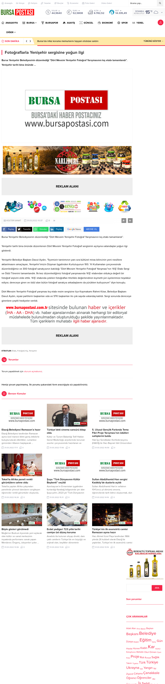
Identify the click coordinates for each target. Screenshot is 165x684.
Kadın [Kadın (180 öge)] (143, 648)
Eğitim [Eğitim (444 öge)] (145, 640)
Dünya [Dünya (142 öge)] (129, 641)
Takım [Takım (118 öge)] (129, 663)
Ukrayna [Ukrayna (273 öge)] (132, 667)
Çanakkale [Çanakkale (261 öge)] (151, 673)
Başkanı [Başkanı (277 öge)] (132, 634)
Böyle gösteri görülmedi (15, 529)
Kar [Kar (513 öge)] (151, 647)
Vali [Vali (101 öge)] (141, 669)
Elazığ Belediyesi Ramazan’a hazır (21, 429)
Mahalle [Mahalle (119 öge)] (140, 652)
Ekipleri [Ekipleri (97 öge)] (136, 642)
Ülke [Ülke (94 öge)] (153, 679)
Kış (26, 351)
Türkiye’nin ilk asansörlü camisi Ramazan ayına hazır (110, 531)
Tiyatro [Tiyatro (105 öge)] (135, 663)
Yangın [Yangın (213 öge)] (148, 668)
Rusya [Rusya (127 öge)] (148, 657)
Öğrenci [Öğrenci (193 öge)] (131, 678)
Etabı (14, 351)
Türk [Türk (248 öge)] (142, 662)
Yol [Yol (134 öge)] (154, 668)
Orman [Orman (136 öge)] (152, 652)
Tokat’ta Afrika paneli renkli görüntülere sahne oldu (17, 481)
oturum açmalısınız (33, 371)
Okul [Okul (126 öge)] (146, 652)
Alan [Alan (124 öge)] (134, 628)
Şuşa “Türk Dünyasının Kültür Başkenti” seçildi (63, 481)
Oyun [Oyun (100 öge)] (159, 652)
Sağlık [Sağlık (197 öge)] (155, 657)
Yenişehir (33, 351)
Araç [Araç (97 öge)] (138, 629)
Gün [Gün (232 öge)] (160, 641)
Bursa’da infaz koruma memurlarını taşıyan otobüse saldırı (67, 41)
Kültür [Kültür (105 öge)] (158, 649)
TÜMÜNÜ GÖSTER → (153, 41)
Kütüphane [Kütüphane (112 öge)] (131, 652)
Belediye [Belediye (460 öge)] (147, 633)
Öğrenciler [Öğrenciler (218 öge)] (144, 678)
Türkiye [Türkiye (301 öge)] (152, 662)
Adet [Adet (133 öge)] (128, 628)
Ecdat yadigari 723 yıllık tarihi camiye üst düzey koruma (63, 531)
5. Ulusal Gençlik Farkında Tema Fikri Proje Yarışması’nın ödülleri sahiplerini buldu (110, 433)
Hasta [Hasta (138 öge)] (129, 648)
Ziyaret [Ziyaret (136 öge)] (129, 673)
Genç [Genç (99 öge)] (154, 642)
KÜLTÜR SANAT (14, 220)
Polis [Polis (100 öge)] (128, 658)
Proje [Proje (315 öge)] (135, 656)
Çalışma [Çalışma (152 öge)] (138, 673)
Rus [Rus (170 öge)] (142, 657)
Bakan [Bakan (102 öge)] (143, 629)
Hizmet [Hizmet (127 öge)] (136, 648)
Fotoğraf (20, 351)
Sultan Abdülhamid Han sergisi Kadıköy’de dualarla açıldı (109, 481)
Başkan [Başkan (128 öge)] (149, 628)
